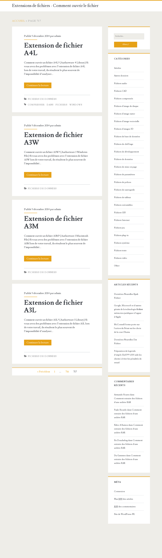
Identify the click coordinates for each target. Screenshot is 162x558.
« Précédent (43, 371)
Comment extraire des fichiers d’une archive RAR (128, 414)
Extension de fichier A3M (53, 223)
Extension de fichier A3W (53, 139)
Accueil (18, 20)
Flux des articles (123, 499)
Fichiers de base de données (127, 136)
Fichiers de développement (126, 151)
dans (50, 105)
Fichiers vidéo (120, 258)
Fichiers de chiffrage (123, 144)
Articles (117, 68)
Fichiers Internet (122, 220)
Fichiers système (122, 243)
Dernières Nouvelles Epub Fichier (126, 296)
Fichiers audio (120, 83)
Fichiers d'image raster (124, 114)
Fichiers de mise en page (125, 167)
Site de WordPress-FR (124, 514)
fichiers (61, 105)
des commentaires (125, 506)
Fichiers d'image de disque (126, 106)
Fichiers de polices (122, 182)
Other (116, 265)
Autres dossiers (121, 75)
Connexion (119, 491)
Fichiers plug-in (121, 235)
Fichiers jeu (119, 228)
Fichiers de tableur (122, 197)
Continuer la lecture (39, 85)
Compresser (36, 105)
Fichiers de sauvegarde (124, 190)
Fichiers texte (120, 250)
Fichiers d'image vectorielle (126, 121)
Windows (75, 105)
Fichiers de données (42, 99)
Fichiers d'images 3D (123, 129)
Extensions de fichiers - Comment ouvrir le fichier (55, 5)
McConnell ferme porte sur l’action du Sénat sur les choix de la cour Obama (127, 328)
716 (67, 371)
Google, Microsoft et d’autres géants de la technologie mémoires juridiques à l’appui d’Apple (128, 311)
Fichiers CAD (120, 91)
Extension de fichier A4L (53, 49)
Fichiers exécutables (123, 205)
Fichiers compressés (123, 98)
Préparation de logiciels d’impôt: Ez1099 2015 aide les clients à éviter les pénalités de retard (128, 357)
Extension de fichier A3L (53, 306)
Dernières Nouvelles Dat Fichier (125, 341)
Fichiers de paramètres (124, 174)
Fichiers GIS (120, 212)
